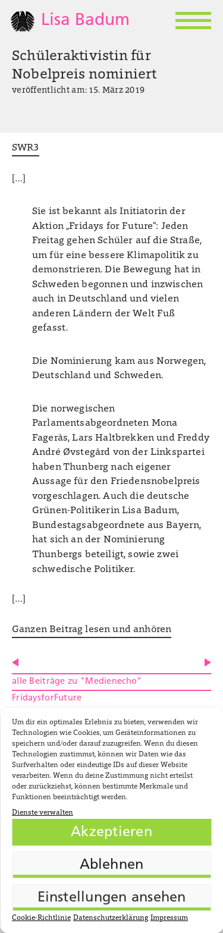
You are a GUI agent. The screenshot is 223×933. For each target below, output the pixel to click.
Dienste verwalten (42, 812)
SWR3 (25, 148)
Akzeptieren (111, 832)
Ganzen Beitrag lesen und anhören (91, 629)
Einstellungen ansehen (111, 898)
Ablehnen (112, 865)
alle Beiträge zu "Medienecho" (77, 681)
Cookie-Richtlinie (41, 918)
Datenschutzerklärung (110, 918)
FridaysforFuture (47, 698)
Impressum (169, 918)
